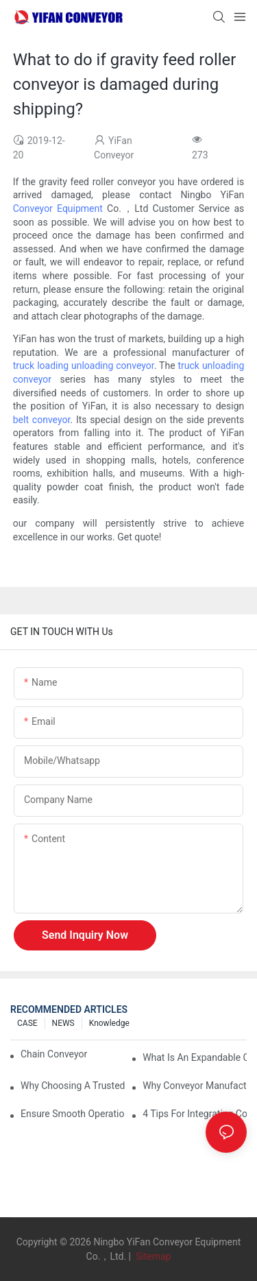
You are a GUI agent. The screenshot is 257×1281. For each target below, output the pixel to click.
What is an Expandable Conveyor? (195, 1057)
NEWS (63, 1023)
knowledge (109, 1023)
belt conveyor (42, 419)
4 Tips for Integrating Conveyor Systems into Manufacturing (195, 1113)
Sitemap (152, 1256)
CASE (27, 1023)
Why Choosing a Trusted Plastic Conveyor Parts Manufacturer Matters (73, 1085)
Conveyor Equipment (58, 208)
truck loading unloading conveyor (83, 365)
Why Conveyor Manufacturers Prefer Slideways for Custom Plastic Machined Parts (195, 1085)
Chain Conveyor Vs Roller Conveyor (55, 1054)
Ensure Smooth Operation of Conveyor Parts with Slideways (73, 1113)
